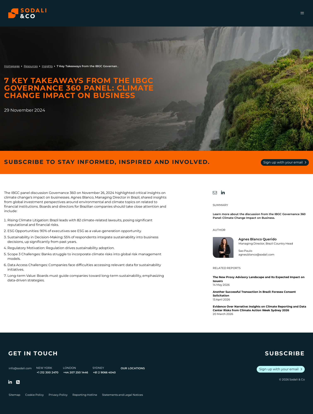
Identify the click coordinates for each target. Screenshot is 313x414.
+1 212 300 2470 (47, 372)
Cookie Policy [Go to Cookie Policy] (34, 394)
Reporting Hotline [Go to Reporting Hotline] (84, 394)
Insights (47, 66)
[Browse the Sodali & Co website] (27, 13)
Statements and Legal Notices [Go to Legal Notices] (122, 394)
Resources (31, 66)
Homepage (12, 66)
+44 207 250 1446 (75, 372)
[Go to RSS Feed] (18, 382)
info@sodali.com (20, 368)
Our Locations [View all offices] (133, 368)
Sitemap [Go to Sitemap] (14, 394)
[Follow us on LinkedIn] (10, 382)
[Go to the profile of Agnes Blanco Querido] (261, 247)
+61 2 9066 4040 (104, 372)
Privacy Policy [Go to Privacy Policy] (58, 394)
